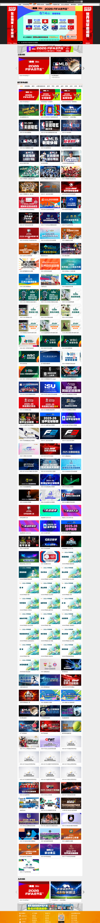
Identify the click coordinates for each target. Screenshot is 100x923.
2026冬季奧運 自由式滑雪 (26, 619)
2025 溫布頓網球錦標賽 (47, 835)
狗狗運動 (27, 80)
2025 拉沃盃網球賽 (25, 789)
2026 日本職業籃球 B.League (48, 373)
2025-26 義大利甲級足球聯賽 (69, 419)
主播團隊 (24, 910)
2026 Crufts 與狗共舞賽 (47, 311)
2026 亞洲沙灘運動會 (25, 280)
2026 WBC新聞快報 (67, 342)
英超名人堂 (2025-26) (67, 512)
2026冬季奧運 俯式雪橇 (47, 635)
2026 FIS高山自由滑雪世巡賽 (48, 743)
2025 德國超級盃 (45, 666)
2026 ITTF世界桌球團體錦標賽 (49, 219)
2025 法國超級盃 (66, 450)
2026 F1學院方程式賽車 (26, 450)
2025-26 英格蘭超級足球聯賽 (69, 388)
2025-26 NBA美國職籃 (25, 126)
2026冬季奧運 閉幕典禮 (26, 573)
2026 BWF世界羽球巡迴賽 (69, 188)
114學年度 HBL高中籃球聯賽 (69, 804)
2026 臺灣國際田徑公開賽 (26, 265)
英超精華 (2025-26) (46, 512)
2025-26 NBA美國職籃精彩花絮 (49, 126)
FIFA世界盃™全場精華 (47, 96)
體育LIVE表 (40, 4)
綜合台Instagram (74, 913)
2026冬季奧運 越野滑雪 (47, 604)
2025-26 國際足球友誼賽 (68, 496)
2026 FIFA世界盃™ (24, 69)
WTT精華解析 (23, 727)
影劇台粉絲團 (74, 907)
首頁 (19, 4)
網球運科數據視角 (66, 727)
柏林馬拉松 (23, 804)
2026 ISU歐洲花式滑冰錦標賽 (69, 465)
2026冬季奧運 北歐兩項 (68, 619)
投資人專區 (24, 907)
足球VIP (80, 4)
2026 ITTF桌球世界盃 (67, 219)
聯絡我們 (72, 916)
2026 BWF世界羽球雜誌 (68, 681)
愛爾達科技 (24, 904)
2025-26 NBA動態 (66, 126)
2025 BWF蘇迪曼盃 (46, 850)
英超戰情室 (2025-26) (25, 527)
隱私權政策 (34, 908)
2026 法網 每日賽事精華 (26, 250)
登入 (68, 1)
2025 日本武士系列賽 (46, 789)
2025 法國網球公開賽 (67, 835)
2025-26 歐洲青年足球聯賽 (48, 496)
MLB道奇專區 (44, 157)
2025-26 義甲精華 (45, 527)
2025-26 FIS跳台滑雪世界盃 (69, 773)
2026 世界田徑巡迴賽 (46, 265)
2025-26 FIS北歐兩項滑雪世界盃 (28, 773)
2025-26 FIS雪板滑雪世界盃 (69, 743)
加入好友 (24, 913)
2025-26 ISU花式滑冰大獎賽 (48, 465)
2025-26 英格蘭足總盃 (25, 404)
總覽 (21, 80)
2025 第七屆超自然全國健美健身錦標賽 (51, 820)
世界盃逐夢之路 (24, 512)
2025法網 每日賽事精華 (26, 850)
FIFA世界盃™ (27, 4)
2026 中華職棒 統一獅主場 (26, 188)
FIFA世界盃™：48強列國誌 (69, 111)
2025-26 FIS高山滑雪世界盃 (69, 758)
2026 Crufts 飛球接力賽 (26, 311)
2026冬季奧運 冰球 (67, 589)
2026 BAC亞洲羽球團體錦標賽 (27, 388)
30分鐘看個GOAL (24, 111)
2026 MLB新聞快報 (46, 142)
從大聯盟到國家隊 (45, 357)
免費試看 (34, 903)
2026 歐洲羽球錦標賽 (67, 203)
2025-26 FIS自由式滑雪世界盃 (27, 758)
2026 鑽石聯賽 (66, 250)
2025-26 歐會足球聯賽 (67, 481)
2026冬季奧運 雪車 (25, 589)
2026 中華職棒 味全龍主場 (69, 173)
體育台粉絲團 (74, 905)
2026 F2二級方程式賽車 (47, 434)
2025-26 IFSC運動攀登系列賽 (48, 804)
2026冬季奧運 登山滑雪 (68, 573)
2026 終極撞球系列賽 (67, 280)
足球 (71, 80)
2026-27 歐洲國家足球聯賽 (69, 404)
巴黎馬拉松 (44, 280)
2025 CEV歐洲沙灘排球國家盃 (27, 835)
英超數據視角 (65, 712)
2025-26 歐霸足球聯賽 (25, 496)
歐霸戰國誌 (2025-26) (67, 542)
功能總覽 (34, 910)
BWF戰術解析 (65, 69)
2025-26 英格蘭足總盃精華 (48, 404)
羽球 (53, 80)
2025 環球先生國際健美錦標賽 (27, 820)
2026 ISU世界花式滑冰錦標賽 (48, 234)
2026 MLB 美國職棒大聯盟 (26, 142)
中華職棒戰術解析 (45, 712)
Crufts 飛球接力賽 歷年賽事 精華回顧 (29, 327)
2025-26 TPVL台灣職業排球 (69, 373)
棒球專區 (73, 4)
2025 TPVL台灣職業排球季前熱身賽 (29, 743)
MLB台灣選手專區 (24, 157)
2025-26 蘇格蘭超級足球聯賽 (27, 434)
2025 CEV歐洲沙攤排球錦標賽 (70, 820)
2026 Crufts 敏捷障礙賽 (68, 296)
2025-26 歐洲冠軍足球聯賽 (48, 481)
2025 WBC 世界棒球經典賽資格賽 (28, 373)
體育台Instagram (74, 910)
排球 (75, 80)
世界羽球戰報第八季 (25, 696)
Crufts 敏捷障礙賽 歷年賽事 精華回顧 (50, 327)
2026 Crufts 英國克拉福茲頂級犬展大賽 (30, 296)
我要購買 (48, 4)
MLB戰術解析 (44, 69)
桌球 (62, 80)
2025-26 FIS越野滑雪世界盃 (48, 773)
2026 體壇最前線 (45, 681)
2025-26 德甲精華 (24, 542)
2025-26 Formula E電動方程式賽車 (29, 465)
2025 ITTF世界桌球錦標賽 (68, 850)
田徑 (80, 80)
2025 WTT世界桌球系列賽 (68, 789)
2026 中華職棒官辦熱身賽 (68, 357)
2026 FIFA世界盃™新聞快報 (69, 96)
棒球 (33, 80)
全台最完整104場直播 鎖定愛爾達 (29, 42)
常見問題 (47, 903)
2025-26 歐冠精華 (45, 542)
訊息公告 (47, 905)
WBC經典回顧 (23, 357)
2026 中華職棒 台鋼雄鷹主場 (27, 173)
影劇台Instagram (74, 912)
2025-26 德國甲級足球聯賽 (26, 419)
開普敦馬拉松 (44, 250)
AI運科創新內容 (40, 80)
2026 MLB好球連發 (67, 142)
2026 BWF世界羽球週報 (47, 450)
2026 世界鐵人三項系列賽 (68, 265)
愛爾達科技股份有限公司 (31, 916)
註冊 (71, 1)
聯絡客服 (47, 907)
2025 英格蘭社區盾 (46, 558)
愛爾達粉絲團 (74, 903)
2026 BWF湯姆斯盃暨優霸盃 (27, 203)
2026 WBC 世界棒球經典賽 (27, 342)
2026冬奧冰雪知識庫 (25, 666)
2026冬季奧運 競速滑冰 (47, 650)
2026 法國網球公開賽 (67, 234)
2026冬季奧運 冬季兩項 (26, 604)
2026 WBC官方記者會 (46, 342)
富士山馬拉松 (65, 4)
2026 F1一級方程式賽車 (47, 188)
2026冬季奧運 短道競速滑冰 (27, 635)
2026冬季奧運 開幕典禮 (68, 558)
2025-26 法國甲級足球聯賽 (48, 419)
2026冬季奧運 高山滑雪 (47, 589)
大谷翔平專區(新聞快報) (68, 157)
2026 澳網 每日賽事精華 (68, 696)
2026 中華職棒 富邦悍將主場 (48, 173)
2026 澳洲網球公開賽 (46, 696)
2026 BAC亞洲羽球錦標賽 (47, 203)
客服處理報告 (48, 910)
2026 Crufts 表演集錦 (67, 311)
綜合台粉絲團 (74, 908)
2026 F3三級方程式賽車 (68, 434)
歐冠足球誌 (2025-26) (25, 558)
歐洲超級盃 (65, 666)
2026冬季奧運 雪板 (25, 650)
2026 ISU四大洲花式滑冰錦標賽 (49, 388)
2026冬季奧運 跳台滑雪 (68, 635)
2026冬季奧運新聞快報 (68, 650)
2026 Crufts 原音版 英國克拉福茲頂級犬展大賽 (53, 296)
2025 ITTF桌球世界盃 (25, 866)
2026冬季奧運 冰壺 (67, 604)
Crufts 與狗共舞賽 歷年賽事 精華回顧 (71, 327)
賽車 (66, 80)
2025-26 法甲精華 (66, 527)
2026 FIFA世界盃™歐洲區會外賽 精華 (29, 234)
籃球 (48, 80)
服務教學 (47, 908)
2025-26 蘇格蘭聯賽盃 (25, 481)
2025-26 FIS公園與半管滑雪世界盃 (50, 758)
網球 (57, 80)
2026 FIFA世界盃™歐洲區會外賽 (49, 111)
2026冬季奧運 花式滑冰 (47, 573)
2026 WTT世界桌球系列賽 (26, 219)
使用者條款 (34, 907)
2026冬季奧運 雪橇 (46, 619)
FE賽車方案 (56, 4)
